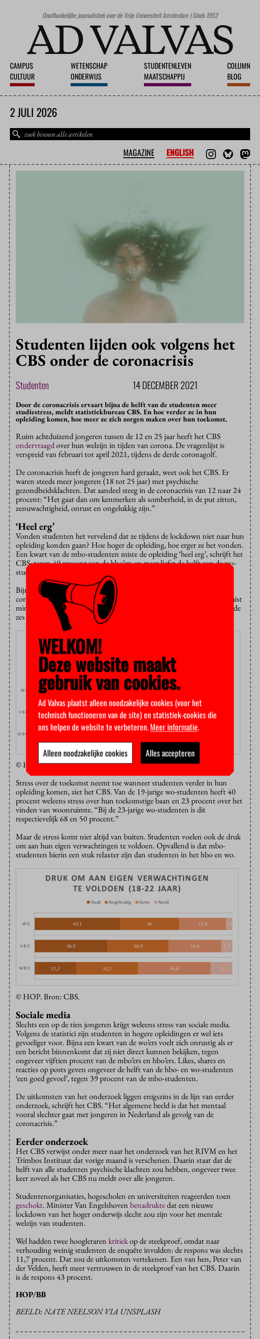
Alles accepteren (170, 753)
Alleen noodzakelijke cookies (85, 753)
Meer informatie (174, 727)
